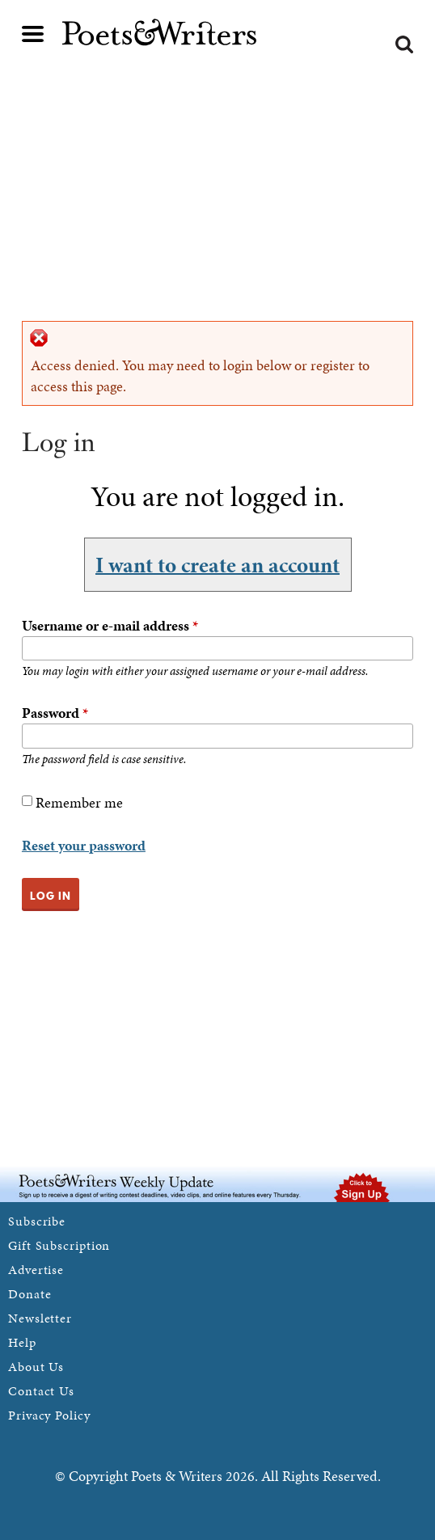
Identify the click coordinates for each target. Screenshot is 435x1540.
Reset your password (84, 845)
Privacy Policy (49, 1415)
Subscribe (36, 1221)
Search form (404, 44)
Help (22, 1342)
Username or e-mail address (110, 625)
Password (55, 712)
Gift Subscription (59, 1245)
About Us (36, 1366)
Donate (29, 1294)
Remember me (79, 802)
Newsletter (40, 1318)
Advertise (36, 1269)
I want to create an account (217, 564)
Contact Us (41, 1391)
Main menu (33, 34)
